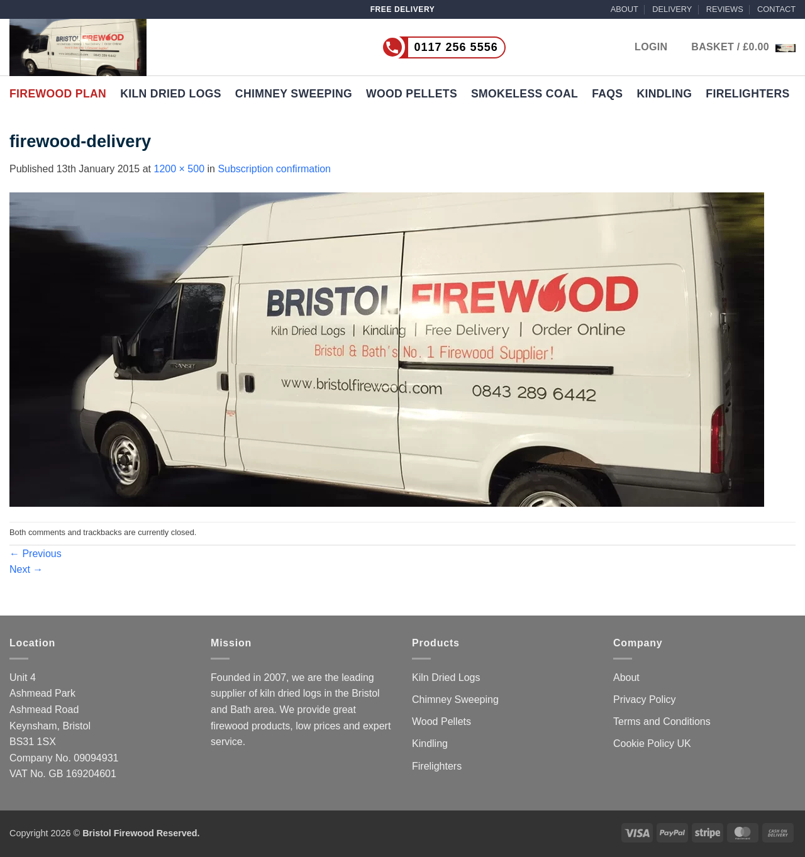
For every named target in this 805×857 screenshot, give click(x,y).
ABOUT (624, 9)
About (626, 677)
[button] (743, 47)
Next (26, 569)
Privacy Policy (644, 699)
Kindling (664, 93)
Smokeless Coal (524, 93)
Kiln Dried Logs (170, 93)
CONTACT (776, 9)
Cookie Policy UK (652, 743)
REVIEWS (724, 9)
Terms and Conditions (662, 721)
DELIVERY (672, 9)
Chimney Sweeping (293, 93)
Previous (35, 553)
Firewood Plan (57, 93)
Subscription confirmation (274, 168)
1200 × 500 (179, 168)
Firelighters (747, 93)
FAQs (607, 93)
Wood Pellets (411, 93)
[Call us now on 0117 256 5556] (417, 47)
